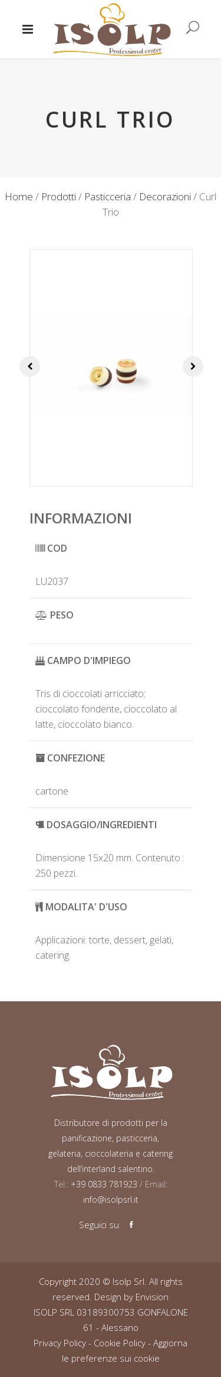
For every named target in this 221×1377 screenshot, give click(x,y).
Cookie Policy (120, 1343)
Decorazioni (165, 196)
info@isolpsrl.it (110, 1199)
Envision (152, 1297)
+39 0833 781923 (102, 1184)
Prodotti (58, 196)
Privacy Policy (60, 1343)
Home (19, 196)
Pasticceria (107, 196)
